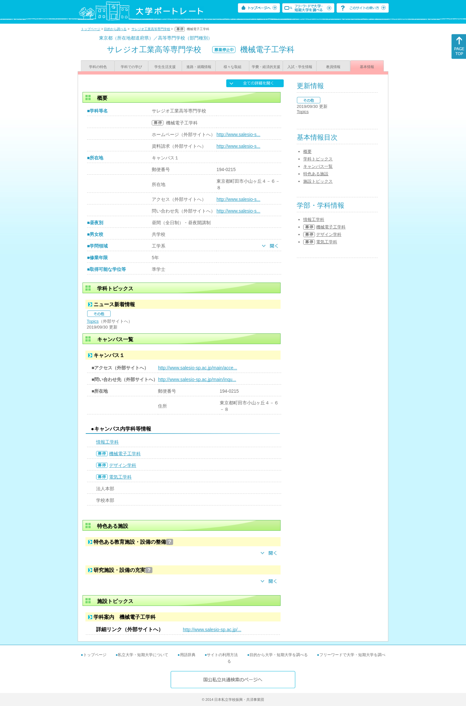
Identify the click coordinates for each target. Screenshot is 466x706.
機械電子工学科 (125, 453)
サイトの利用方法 (222, 655)
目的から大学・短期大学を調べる (279, 655)
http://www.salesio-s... (238, 134)
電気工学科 (120, 477)
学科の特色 (98, 67)
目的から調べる (115, 29)
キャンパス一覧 (318, 166)
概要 (307, 151)
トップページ (90, 29)
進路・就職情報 (198, 67)
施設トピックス (318, 181)
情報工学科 (107, 442)
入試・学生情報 (299, 67)
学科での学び (131, 67)
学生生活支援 (165, 67)
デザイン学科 (122, 465)
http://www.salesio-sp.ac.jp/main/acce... (197, 367)
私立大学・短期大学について (143, 655)
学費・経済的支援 (266, 67)
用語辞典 (187, 655)
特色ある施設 (315, 173)
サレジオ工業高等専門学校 (150, 29)
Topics (93, 321)
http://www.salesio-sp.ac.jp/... (212, 629)
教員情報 (333, 67)
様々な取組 (232, 67)
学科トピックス (318, 158)
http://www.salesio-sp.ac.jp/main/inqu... (197, 379)
